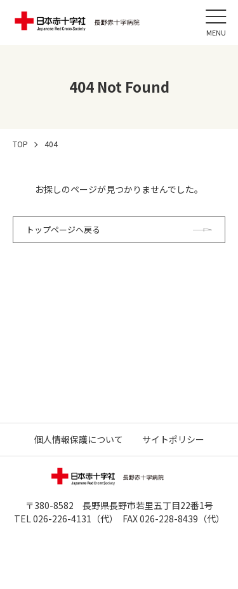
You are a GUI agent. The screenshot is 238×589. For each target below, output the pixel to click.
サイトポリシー (173, 439)
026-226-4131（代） (73, 518)
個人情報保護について (78, 439)
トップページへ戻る (63, 229)
